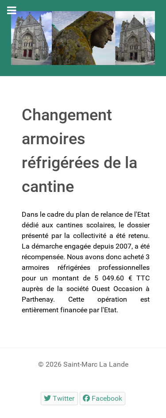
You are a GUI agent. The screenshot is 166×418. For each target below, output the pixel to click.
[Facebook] (103, 398)
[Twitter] (59, 398)
